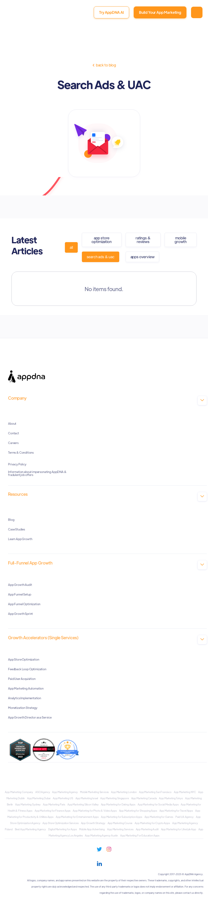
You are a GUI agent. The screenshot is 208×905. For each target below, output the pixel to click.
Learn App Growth (20, 538)
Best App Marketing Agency (30, 829)
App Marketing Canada (144, 798)
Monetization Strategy (22, 707)
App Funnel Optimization (24, 603)
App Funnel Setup (19, 594)
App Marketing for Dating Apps (118, 804)
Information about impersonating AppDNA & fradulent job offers (37, 473)
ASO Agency (42, 791)
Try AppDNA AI (111, 12)
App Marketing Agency (65, 791)
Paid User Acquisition (22, 678)
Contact (13, 433)
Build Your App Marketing (160, 12)
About (12, 423)
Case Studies (16, 529)
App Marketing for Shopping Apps (138, 810)
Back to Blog (104, 65)
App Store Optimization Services (60, 823)
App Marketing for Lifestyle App (178, 829)
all (71, 247)
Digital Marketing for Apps (62, 829)
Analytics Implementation (24, 697)
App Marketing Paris (54, 804)
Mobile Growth (181, 239)
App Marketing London (124, 791)
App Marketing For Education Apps (139, 835)
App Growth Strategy (93, 823)
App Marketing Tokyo (171, 798)
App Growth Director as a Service (30, 717)
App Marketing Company (19, 791)
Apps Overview (142, 256)
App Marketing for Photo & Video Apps (94, 810)
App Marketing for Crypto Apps (152, 823)
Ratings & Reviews (143, 239)
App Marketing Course (120, 823)
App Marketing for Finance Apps (52, 810)
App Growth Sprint (20, 613)
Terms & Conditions (21, 452)
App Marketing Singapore (114, 798)
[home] (22, 15)
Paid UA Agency (184, 816)
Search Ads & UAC (100, 256)
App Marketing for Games (158, 816)
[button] (196, 12)
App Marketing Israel (86, 798)
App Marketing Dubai (38, 798)
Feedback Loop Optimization (27, 668)
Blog (11, 519)
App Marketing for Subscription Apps (121, 816)
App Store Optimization (101, 239)
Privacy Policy (17, 464)
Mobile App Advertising (92, 829)
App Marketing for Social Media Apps (158, 804)
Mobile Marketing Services (94, 791)
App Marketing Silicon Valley (83, 804)
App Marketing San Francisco (155, 791)
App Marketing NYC (185, 791)
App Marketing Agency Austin (101, 835)
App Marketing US (63, 798)
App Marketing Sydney (28, 804)
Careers (13, 442)
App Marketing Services (120, 829)
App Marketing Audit (147, 829)
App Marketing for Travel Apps (176, 810)
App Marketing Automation (26, 688)
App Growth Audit (20, 584)
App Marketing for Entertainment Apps (77, 816)
